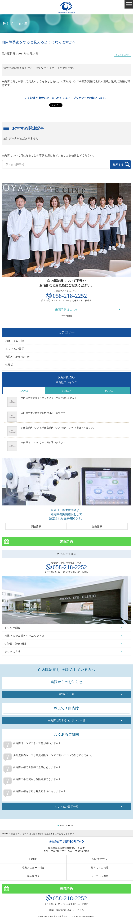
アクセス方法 (13, 651)
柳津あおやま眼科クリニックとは (25, 635)
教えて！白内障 (14, 340)
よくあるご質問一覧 (66, 806)
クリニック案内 (99, 876)
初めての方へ (99, 859)
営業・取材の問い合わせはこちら (66, 910)
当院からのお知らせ (17, 356)
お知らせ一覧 (67, 694)
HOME (5, 833)
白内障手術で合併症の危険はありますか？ (43, 413)
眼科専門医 (33, 876)
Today (23, 390)
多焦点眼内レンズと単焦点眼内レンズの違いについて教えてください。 (58, 427)
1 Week (67, 390)
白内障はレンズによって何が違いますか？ (43, 442)
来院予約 (66, 541)
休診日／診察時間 (15, 643)
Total (109, 390)
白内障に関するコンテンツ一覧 (66, 720)
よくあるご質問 (122, 55)
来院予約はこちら (66, 309)
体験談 (9, 364)
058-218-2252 (70, 296)
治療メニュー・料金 (33, 867)
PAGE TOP (66, 825)
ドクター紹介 (13, 627)
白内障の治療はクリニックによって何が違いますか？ (49, 398)
